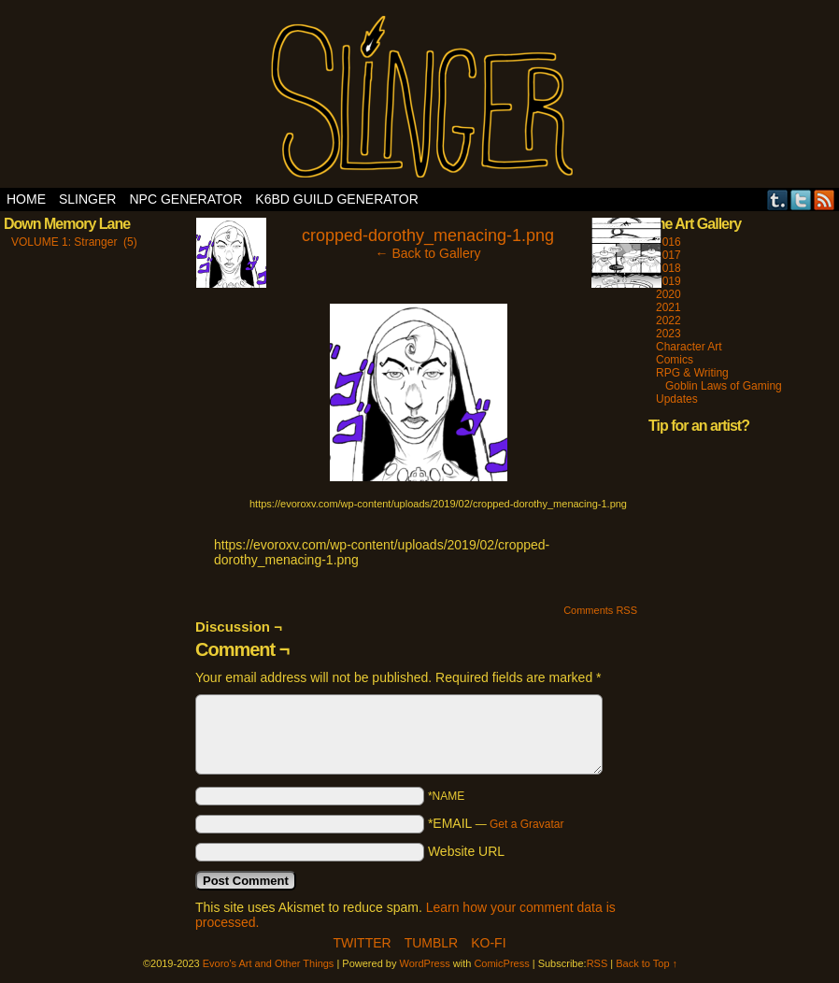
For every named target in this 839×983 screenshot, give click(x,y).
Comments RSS (600, 610)
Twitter (801, 199)
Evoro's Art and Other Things (420, 98)
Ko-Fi (488, 942)
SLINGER (87, 199)
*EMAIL (496, 823)
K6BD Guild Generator (337, 199)
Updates (677, 399)
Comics (674, 359)
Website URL (466, 851)
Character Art (689, 346)
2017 (668, 255)
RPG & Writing (692, 372)
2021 (668, 307)
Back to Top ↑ (646, 963)
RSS (824, 199)
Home (26, 199)
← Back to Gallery (428, 253)
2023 (668, 333)
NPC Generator (185, 199)
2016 (668, 242)
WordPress (425, 963)
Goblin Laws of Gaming (723, 385)
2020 (668, 294)
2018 (668, 268)
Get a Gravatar (526, 824)
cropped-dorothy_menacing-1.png (428, 235)
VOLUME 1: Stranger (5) (74, 242)
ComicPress (501, 963)
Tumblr (777, 199)
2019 (668, 281)
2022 (668, 320)
